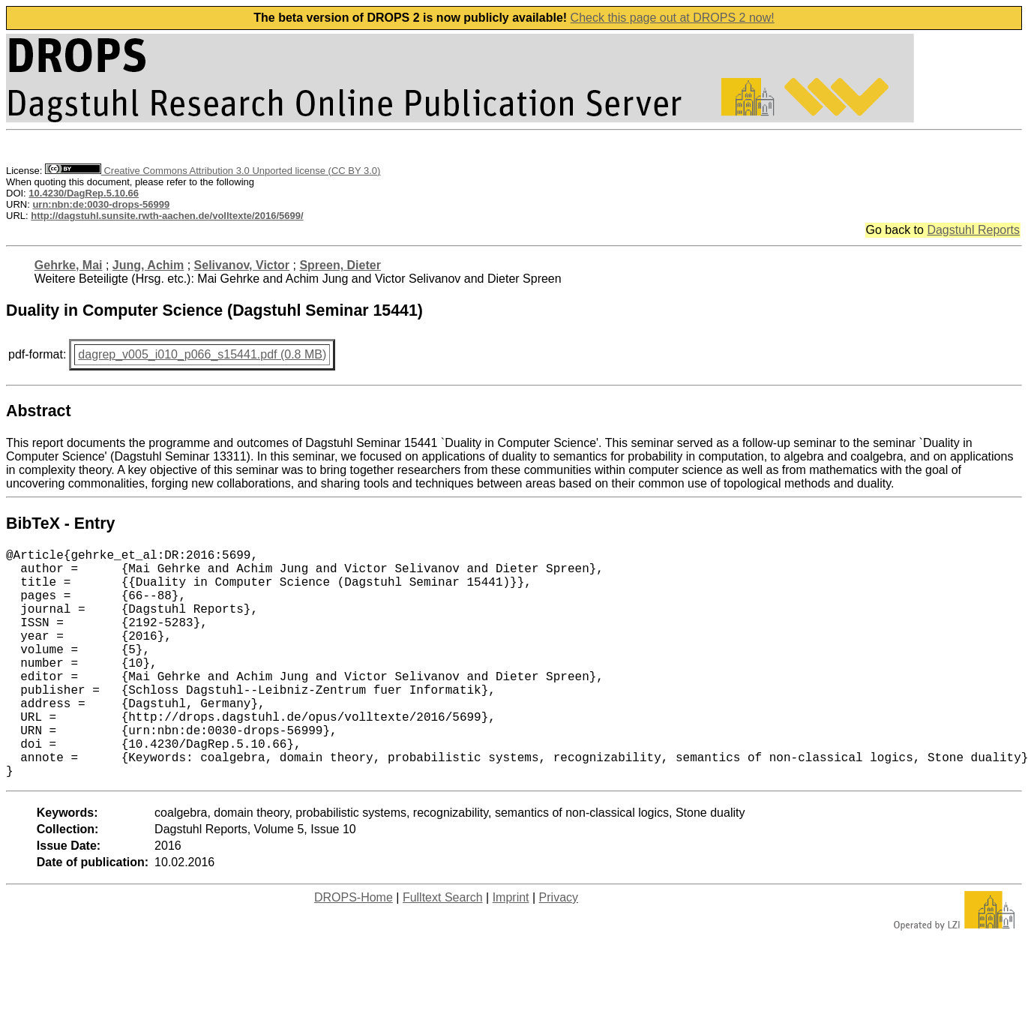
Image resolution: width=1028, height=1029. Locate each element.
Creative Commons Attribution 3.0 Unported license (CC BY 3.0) (212, 170)
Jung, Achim (148, 265)
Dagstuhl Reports (973, 230)
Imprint (511, 948)
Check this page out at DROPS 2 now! (673, 17)
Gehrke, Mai (68, 265)
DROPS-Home (353, 948)
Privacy (558, 948)
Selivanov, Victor (241, 265)
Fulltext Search (443, 948)
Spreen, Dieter (339, 265)
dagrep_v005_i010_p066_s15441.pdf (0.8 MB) (202, 354)
